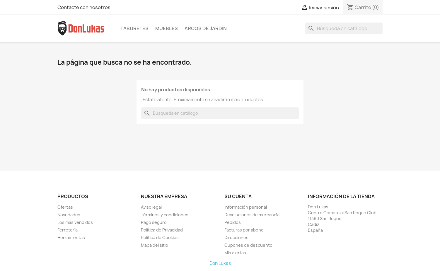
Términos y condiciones (164, 214)
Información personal (245, 207)
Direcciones (236, 237)
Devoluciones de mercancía (251, 214)
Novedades (68, 214)
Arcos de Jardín (206, 28)
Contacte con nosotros (83, 7)
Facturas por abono (244, 230)
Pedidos (232, 222)
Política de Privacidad (162, 230)
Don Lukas (220, 263)
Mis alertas (235, 252)
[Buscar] (344, 28)
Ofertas (65, 207)
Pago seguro (154, 222)
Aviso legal (151, 207)
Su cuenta (238, 196)
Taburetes (134, 28)
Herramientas (71, 237)
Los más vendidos (75, 222)
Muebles (166, 28)
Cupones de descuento (248, 245)
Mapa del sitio (154, 245)
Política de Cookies (160, 237)
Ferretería (67, 230)
